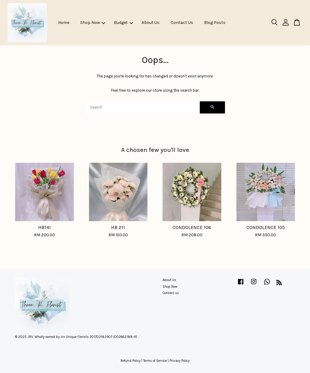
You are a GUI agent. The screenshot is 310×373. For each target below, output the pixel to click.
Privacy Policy (180, 361)
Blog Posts (215, 22)
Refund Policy (130, 361)
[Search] (142, 107)
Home (63, 22)
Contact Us (182, 22)
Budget (123, 22)
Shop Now (92, 22)
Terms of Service (155, 361)
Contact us (171, 293)
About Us (151, 22)
